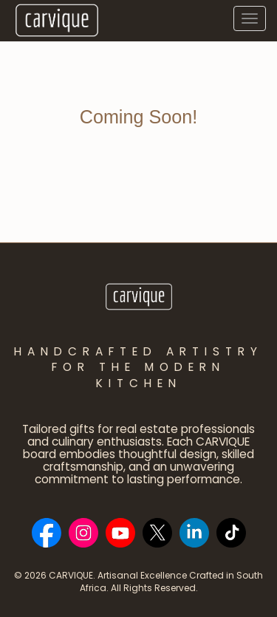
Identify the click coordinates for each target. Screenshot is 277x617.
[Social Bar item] (46, 533)
